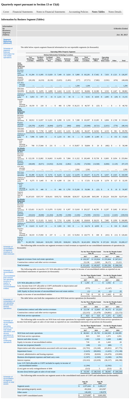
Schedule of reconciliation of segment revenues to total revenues (8, 250)
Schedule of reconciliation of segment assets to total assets (8, 380)
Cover (6, 12)
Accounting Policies (78, 12)
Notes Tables (98, 12)
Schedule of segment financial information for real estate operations (8, 53)
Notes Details (115, 12)
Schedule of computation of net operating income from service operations (9, 303)
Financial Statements (23, 12)
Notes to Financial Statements (50, 12)
